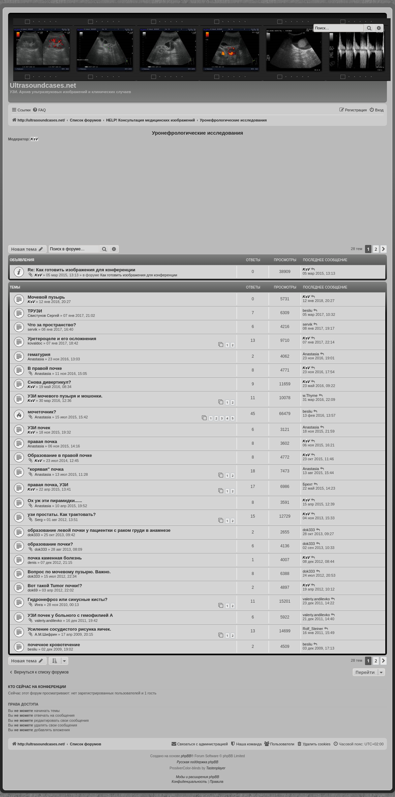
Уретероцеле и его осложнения (62, 338)
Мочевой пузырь (46, 297)
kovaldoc (35, 343)
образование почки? (50, 544)
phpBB (186, 756)
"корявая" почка (45, 469)
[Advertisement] (197, 194)
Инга (39, 605)
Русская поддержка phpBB (197, 762)
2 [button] (376, 249)
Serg (38, 520)
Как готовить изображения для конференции (138, 275)
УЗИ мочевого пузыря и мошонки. (65, 395)
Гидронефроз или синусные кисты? (68, 599)
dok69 (33, 590)
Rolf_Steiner (313, 629)
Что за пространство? (52, 324)
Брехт (308, 484)
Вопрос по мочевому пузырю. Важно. (69, 571)
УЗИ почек (39, 427)
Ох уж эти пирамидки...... (55, 500)
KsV (34, 139)
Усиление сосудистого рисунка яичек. (69, 629)
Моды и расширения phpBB (197, 777)
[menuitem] (39, 110)
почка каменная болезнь (55, 557)
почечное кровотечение (54, 644)
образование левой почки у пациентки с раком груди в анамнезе (99, 530)
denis (32, 562)
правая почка (42, 441)
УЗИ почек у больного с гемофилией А (70, 615)
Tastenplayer (215, 768)
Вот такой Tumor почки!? (55, 585)
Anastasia (36, 359)
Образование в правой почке (60, 455)
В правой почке (45, 368)
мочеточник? (42, 411)
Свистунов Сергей (43, 315)
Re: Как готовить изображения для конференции (81, 269)
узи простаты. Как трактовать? (62, 514)
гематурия (39, 354)
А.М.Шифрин (46, 634)
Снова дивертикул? (49, 382)
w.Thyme (310, 395)
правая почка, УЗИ (48, 484)
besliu (307, 310)
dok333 (34, 535)
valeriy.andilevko (316, 599)
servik (32, 329)
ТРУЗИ (35, 310)
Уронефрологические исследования (197, 133)
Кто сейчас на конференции (37, 687)
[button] (383, 249)
